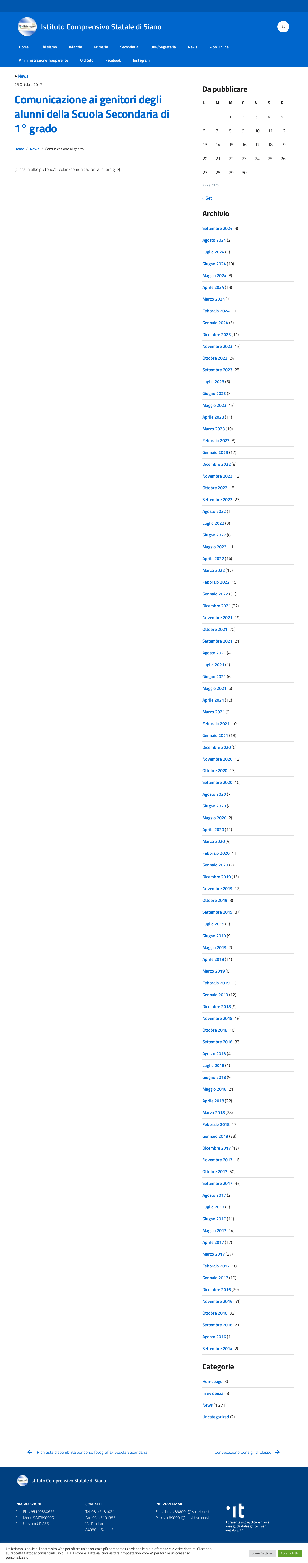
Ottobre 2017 (214, 1171)
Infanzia (75, 47)
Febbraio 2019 (216, 983)
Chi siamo (49, 47)
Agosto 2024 (214, 240)
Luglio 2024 (213, 252)
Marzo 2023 (213, 429)
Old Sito (86, 60)
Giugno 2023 (214, 393)
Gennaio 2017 (215, 1277)
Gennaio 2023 (215, 452)
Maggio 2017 (214, 1230)
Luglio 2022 (213, 523)
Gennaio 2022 (215, 594)
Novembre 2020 (217, 759)
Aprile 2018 (213, 1101)
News (192, 47)
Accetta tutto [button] (290, 1553)
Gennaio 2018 (215, 1136)
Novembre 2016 (217, 1301)
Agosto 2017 (214, 1195)
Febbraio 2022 (216, 582)
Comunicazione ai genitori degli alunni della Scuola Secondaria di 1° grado (91, 113)
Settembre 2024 (217, 228)
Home (24, 47)
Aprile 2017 (213, 1242)
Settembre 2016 (217, 1325)
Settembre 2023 (217, 370)
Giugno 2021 (214, 676)
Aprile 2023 (213, 417)
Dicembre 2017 (216, 1148)
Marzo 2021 (213, 712)
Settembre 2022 (217, 499)
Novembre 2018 (217, 1018)
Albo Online (219, 47)
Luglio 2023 (213, 381)
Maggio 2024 (214, 275)
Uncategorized (215, 1417)
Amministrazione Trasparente (43, 60)
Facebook (113, 60)
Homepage (212, 1381)
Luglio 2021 (213, 664)
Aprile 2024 (213, 287)
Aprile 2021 (213, 700)
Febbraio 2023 (216, 440)
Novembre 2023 (217, 346)
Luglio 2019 (213, 924)
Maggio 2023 (214, 405)
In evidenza (212, 1393)
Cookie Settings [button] (262, 1553)
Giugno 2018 (214, 1077)
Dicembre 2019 (216, 876)
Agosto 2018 (214, 1053)
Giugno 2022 (214, 535)
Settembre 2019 (217, 912)
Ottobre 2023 (214, 358)
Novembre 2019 (217, 888)
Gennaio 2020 (215, 865)
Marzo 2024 (213, 299)
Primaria (101, 47)
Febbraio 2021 (216, 723)
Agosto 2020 (214, 794)
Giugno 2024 (214, 263)
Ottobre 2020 (214, 770)
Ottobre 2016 (214, 1313)
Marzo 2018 (213, 1112)
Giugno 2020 (214, 806)
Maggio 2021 (214, 688)
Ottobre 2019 (214, 900)
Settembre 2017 (217, 1183)
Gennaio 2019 (215, 994)
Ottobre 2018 (214, 1030)
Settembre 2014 (217, 1348)
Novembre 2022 (217, 476)
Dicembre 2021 (216, 605)
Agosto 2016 (214, 1336)
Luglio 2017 (213, 1207)
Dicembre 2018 (216, 1006)
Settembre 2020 (217, 782)
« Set (207, 198)
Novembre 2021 (217, 617)
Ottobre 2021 (214, 629)
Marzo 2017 (213, 1254)
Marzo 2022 (213, 570)
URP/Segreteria (163, 47)
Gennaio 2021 (215, 735)
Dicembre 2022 (216, 464)
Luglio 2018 (213, 1065)
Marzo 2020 (213, 841)
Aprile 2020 (213, 829)
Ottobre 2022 (214, 487)
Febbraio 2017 (216, 1266)
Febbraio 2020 (216, 853)
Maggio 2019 (214, 947)
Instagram (141, 60)
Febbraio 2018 (216, 1124)
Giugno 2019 (214, 935)
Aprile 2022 (213, 558)
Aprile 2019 (213, 959)
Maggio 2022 (214, 546)
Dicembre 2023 (216, 334)
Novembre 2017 (217, 1159)
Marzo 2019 (213, 971)
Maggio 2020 (214, 817)
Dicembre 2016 (216, 1289)
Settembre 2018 (217, 1042)
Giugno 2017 (214, 1218)
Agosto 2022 (214, 511)
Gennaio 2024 (215, 322)
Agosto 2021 (214, 653)
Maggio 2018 (214, 1089)
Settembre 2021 (217, 641)
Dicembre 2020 (216, 747)
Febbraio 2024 (216, 311)
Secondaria (129, 47)
